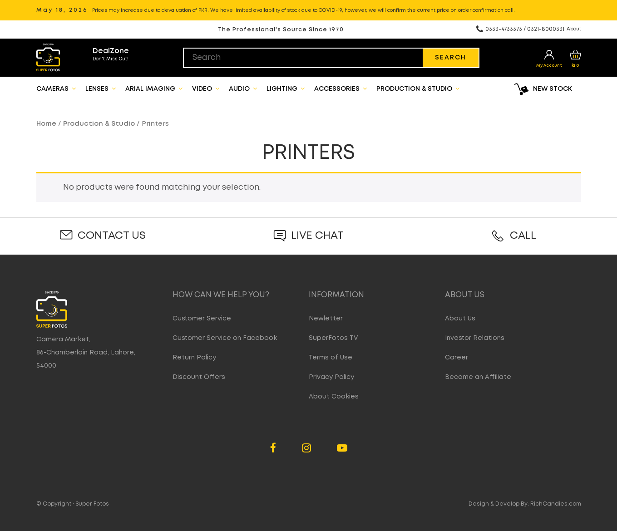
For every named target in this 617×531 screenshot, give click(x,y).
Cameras (56, 88)
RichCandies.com (555, 504)
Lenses (100, 88)
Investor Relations (474, 338)
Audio (243, 88)
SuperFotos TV (333, 338)
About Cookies (334, 396)
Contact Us (112, 236)
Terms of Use (330, 357)
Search (450, 57)
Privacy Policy (331, 377)
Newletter (326, 318)
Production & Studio (417, 88)
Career (456, 357)
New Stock (552, 89)
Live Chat (317, 236)
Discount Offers (199, 377)
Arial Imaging (154, 88)
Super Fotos (92, 504)
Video (205, 88)
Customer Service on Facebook (225, 338)
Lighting (286, 88)
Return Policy (194, 357)
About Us (460, 318)
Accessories (340, 88)
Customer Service (202, 318)
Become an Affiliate (478, 377)
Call (523, 236)
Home (46, 124)
